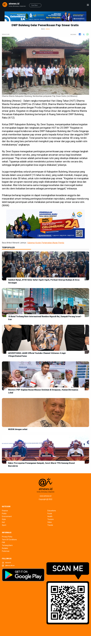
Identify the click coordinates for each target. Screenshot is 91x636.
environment (7, 516)
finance (5, 511)
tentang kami (7, 545)
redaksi (5, 548)
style (4, 519)
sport (4, 525)
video (49, 522)
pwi (3, 542)
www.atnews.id (45, 496)
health (49, 516)
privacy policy (7, 537)
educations (51, 511)
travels (50, 525)
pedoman (5, 551)
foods (49, 513)
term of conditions (9, 540)
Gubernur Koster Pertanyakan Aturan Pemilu (45, 243)
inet (3, 522)
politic (4, 513)
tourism (50, 519)
